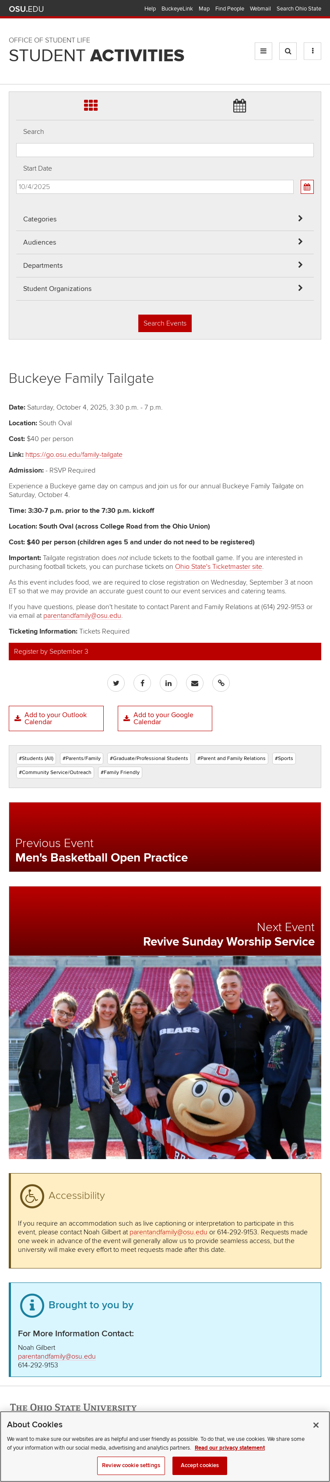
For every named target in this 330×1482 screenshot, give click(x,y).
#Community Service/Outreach (55, 772)
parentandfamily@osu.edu (82, 615)
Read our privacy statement (230, 1457)
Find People (229, 8)
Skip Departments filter (16, 35)
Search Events (165, 323)
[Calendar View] (307, 187)
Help (150, 8)
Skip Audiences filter (16, 12)
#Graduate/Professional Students (149, 758)
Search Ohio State (299, 8)
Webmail (260, 8)
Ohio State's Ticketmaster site (218, 566)
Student (96, 56)
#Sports (284, 758)
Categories (39, 219)
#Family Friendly (120, 772)
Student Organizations (57, 288)
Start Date (37, 168)
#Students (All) (36, 758)
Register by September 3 (51, 651)
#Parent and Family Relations (231, 758)
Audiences (39, 242)
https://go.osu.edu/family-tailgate (74, 454)
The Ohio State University (26, 9)
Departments (43, 265)
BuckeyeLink (177, 8)
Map (204, 8)
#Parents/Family (82, 758)
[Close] (316, 1434)
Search (33, 131)
